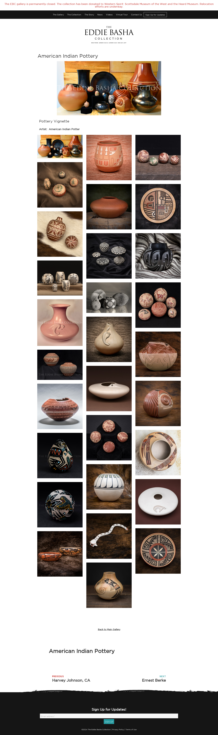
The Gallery (58, 15)
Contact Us (136, 15)
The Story (89, 15)
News (100, 15)
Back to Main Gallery (109, 629)
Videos (109, 15)
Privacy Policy (118, 729)
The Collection (74, 15)
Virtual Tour (122, 15)
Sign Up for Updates (155, 15)
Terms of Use (131, 729)
